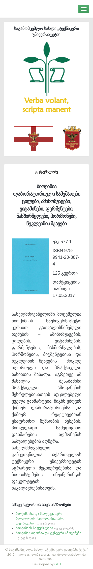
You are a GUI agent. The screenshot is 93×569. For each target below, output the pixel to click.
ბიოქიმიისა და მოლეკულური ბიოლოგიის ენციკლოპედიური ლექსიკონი (40, 518)
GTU (57, 564)
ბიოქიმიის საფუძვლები (45, 528)
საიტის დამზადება (61, 547)
